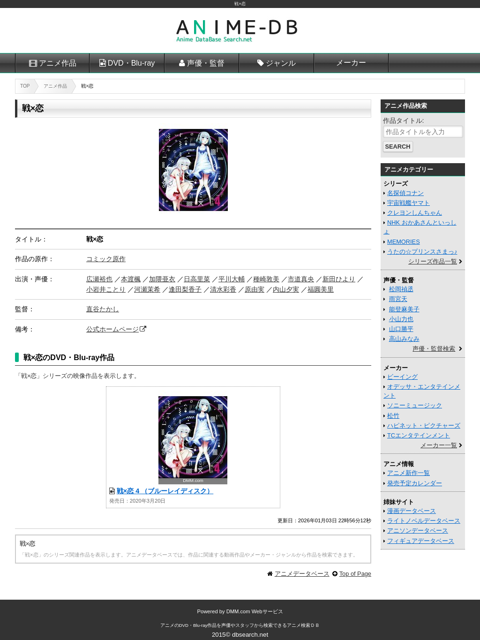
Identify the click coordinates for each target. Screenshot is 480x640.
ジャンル (281, 63)
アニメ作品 (57, 63)
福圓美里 (321, 289)
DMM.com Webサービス (254, 611)
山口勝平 (401, 328)
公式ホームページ (112, 329)
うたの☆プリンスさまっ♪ (422, 251)
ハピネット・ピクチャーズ (423, 425)
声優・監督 (206, 63)
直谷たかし (102, 309)
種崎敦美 (266, 279)
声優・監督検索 (433, 348)
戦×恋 (239, 3)
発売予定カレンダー (414, 483)
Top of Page (355, 573)
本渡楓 (131, 279)
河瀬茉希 (147, 289)
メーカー (351, 63)
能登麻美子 (404, 309)
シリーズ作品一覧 (432, 261)
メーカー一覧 (438, 445)
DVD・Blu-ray (131, 63)
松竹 (393, 415)
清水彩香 (223, 289)
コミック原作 (106, 259)
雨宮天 (398, 298)
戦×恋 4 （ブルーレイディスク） (165, 491)
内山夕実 (286, 289)
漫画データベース (411, 510)
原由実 (254, 289)
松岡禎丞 (401, 289)
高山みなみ (404, 338)
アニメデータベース (302, 573)
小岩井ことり (106, 289)
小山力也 (401, 319)
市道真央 (301, 279)
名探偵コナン (405, 192)
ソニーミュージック (414, 405)
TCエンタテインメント (418, 435)
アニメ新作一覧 (408, 472)
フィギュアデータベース (420, 540)
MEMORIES (403, 241)
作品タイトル (402, 120)
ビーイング (402, 376)
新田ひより (338, 279)
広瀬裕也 (99, 279)
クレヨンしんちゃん (414, 212)
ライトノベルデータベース (423, 520)
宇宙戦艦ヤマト (408, 202)
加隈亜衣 (162, 279)
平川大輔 (231, 279)
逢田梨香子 (185, 289)
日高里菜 (197, 279)
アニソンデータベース (417, 530)
